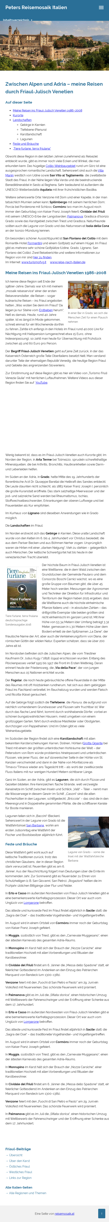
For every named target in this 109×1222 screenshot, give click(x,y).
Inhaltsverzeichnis (16, 20)
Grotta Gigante (93, 743)
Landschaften (22, 120)
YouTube (41, 382)
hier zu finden (42, 257)
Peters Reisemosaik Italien (36, 7)
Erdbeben (46, 310)
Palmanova (75, 216)
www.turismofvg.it (33, 262)
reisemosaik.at (64, 1213)
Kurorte (18, 115)
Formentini (35, 243)
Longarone (31, 903)
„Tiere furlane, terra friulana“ (32, 148)
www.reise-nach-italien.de (67, 262)
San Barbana (35, 825)
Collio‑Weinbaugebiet (60, 166)
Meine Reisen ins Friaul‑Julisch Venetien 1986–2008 (47, 110)
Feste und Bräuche (26, 144)
